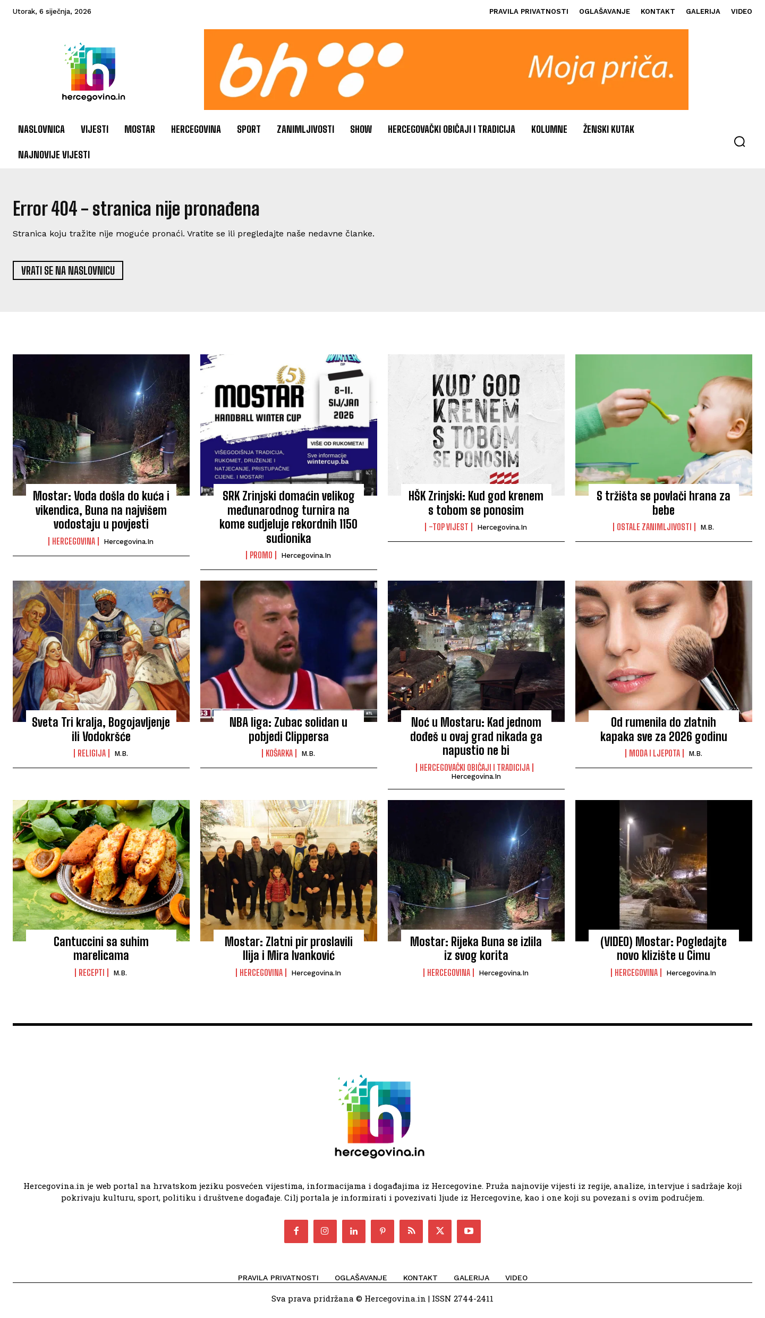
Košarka (279, 758)
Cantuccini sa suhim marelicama (101, 953)
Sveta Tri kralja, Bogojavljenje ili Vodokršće (101, 734)
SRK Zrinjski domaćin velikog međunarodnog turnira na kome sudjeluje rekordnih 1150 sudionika (288, 522)
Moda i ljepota (654, 758)
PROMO (261, 559)
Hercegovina (73, 545)
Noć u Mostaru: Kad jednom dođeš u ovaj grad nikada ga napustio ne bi (476, 741)
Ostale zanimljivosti (654, 532)
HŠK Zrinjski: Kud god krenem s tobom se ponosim (476, 508)
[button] (739, 141)
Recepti (92, 977)
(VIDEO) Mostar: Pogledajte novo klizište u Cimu (663, 953)
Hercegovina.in (129, 546)
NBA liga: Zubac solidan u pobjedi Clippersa (288, 734)
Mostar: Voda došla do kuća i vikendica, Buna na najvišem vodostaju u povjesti (101, 515)
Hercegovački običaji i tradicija (475, 772)
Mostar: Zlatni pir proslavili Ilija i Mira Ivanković (289, 953)
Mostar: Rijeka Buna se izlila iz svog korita (476, 953)
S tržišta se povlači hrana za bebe (663, 508)
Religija (92, 758)
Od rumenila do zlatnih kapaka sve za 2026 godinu (663, 734)
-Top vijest (449, 532)
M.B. (707, 532)
